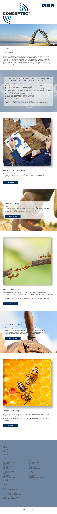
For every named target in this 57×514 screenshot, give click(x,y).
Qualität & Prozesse (33, 470)
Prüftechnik (31, 467)
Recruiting (31, 471)
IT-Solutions (6, 480)
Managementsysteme (34, 462)
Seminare (31, 472)
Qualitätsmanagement (34, 468)
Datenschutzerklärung (9, 453)
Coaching (5, 467)
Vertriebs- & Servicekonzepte (36, 478)
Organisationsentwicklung (32, 464)
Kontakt (18, 102)
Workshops (31, 479)
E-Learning (6, 470)
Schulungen (6, 449)
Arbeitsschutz (6, 461)
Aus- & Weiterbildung (9, 462)
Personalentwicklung (34, 466)
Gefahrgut (6, 474)
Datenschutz (6, 468)
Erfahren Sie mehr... (10, 182)
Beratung (5, 465)
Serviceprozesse (33, 474)
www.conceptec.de (13, 498)
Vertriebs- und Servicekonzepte (51, 434)
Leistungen (6, 446)
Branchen (5, 448)
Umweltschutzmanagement (32, 475)
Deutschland (6, 491)
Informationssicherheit (6, 475)
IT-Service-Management (9, 478)
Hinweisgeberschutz (8, 479)
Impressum (6, 454)
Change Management (9, 466)
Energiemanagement (9, 471)
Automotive (6, 463)
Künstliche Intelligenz (34, 461)
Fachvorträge (6, 472)
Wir (4, 450)
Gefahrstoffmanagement (15, 434)
